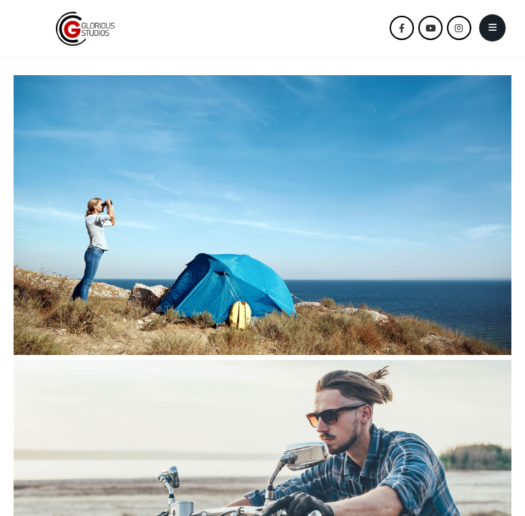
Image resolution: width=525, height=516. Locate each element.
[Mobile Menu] (492, 28)
